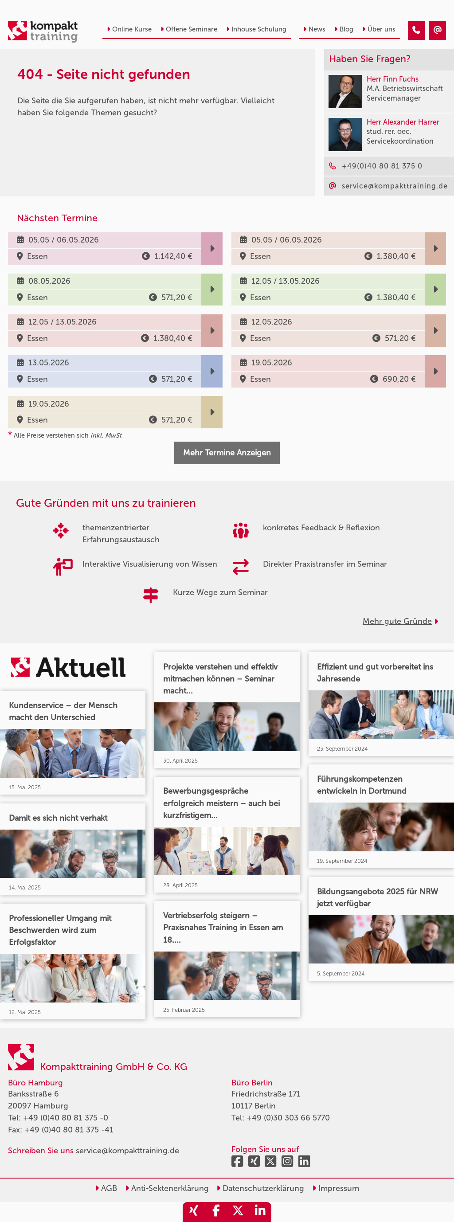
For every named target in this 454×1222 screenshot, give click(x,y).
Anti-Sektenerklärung (167, 1188)
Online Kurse (129, 29)
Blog (343, 29)
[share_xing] (194, 1212)
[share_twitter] (238, 1212)
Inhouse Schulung (256, 29)
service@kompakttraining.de (127, 1150)
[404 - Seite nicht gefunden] (416, 30)
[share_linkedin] (260, 1212)
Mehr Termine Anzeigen (227, 453)
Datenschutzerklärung (260, 1188)
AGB (106, 1188)
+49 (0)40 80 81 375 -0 (65, 1118)
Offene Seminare (188, 29)
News (314, 29)
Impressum (335, 1188)
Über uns (378, 29)
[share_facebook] (216, 1212)
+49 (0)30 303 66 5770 (288, 1118)
